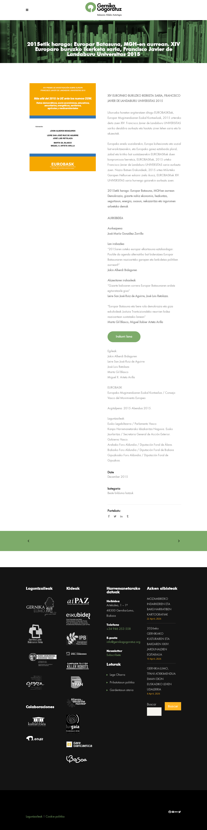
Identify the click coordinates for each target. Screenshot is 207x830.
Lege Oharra (117, 675)
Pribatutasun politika (122, 682)
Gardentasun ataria (121, 690)
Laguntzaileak (34, 816)
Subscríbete (114, 655)
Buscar (151, 704)
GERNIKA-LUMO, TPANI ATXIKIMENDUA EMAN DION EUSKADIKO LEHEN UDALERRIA (161, 679)
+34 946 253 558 (119, 629)
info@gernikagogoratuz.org (123, 642)
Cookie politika (55, 816)
